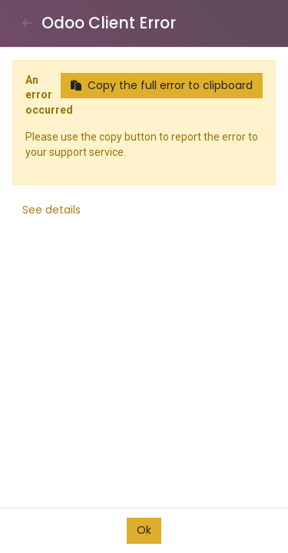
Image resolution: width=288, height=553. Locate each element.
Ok (144, 530)
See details (51, 209)
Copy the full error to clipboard (162, 85)
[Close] (26, 23)
